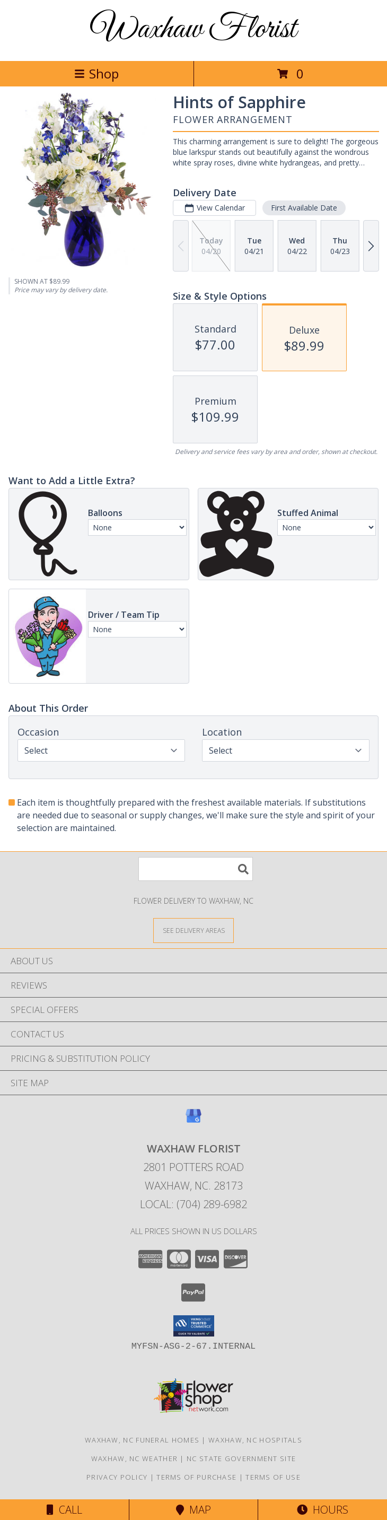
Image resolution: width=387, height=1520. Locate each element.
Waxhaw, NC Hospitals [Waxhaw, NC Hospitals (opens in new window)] (255, 1440)
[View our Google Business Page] (193, 1121)
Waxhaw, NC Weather (134, 1458)
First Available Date (304, 208)
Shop (96, 73)
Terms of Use (273, 1477)
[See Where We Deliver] (193, 930)
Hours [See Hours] (322, 1509)
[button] (193, 1325)
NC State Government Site (241, 1458)
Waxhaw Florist (193, 29)
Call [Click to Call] (64, 1509)
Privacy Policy (116, 1477)
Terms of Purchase (196, 1477)
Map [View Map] (193, 1509)
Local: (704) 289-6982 (193, 1204)
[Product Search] (195, 869)
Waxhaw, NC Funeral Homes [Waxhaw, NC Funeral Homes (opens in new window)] (142, 1440)
